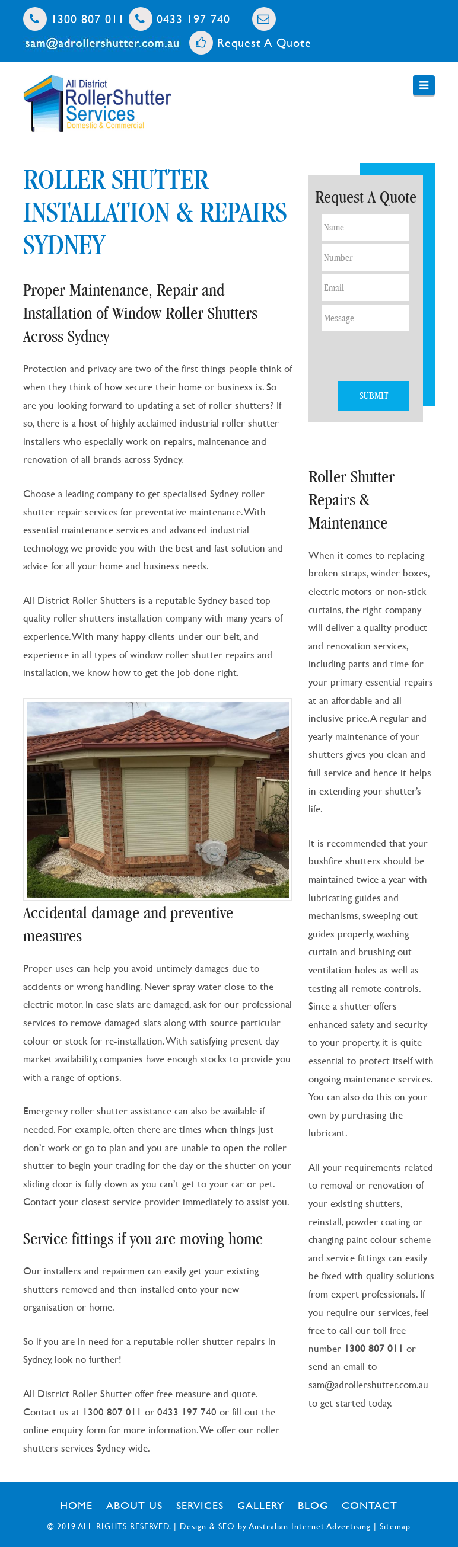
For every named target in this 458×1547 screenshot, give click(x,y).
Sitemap (395, 1526)
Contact (369, 1505)
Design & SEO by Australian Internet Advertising (275, 1526)
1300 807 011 (74, 18)
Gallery (260, 1505)
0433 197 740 (179, 18)
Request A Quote (250, 42)
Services (200, 1505)
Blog (313, 1505)
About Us (134, 1505)
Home (76, 1505)
